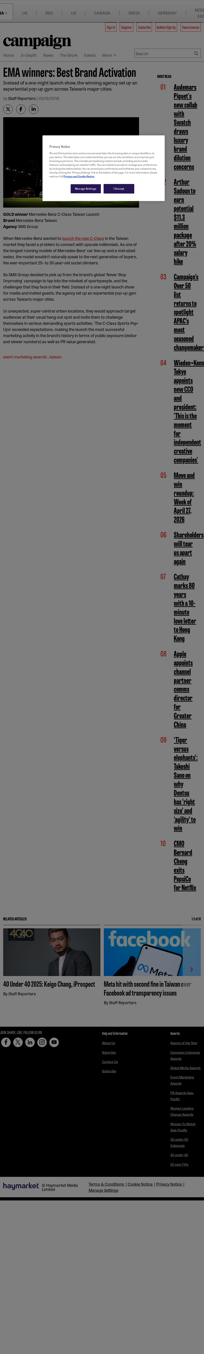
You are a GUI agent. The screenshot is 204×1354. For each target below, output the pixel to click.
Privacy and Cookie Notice (78, 176)
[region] (103, 168)
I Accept (119, 188)
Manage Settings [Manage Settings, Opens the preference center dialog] (86, 188)
